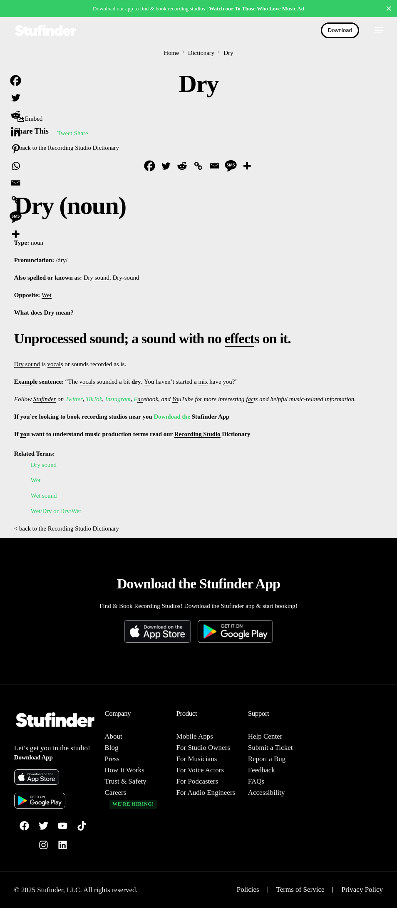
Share (81, 133)
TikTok (94, 399)
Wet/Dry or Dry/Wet (56, 511)
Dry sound (44, 464)
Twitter (74, 399)
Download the (173, 416)
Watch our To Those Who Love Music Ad (256, 8)
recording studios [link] (105, 416)
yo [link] (226, 381)
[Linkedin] (15, 131)
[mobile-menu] (375, 30)
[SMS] (230, 166)
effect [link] (240, 338)
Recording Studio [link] (197, 434)
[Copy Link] (198, 166)
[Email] (214, 166)
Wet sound (44, 495)
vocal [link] (54, 364)
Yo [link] (147, 381)
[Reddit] (182, 166)
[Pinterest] (15, 148)
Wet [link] (47, 295)
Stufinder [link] (44, 399)
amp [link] (27, 381)
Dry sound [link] (97, 278)
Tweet (64, 133)
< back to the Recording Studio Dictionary (67, 147)
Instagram (118, 399)
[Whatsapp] (15, 165)
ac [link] (141, 399)
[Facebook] (149, 166)
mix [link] (203, 381)
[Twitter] (166, 166)
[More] (247, 166)
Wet (36, 480)
